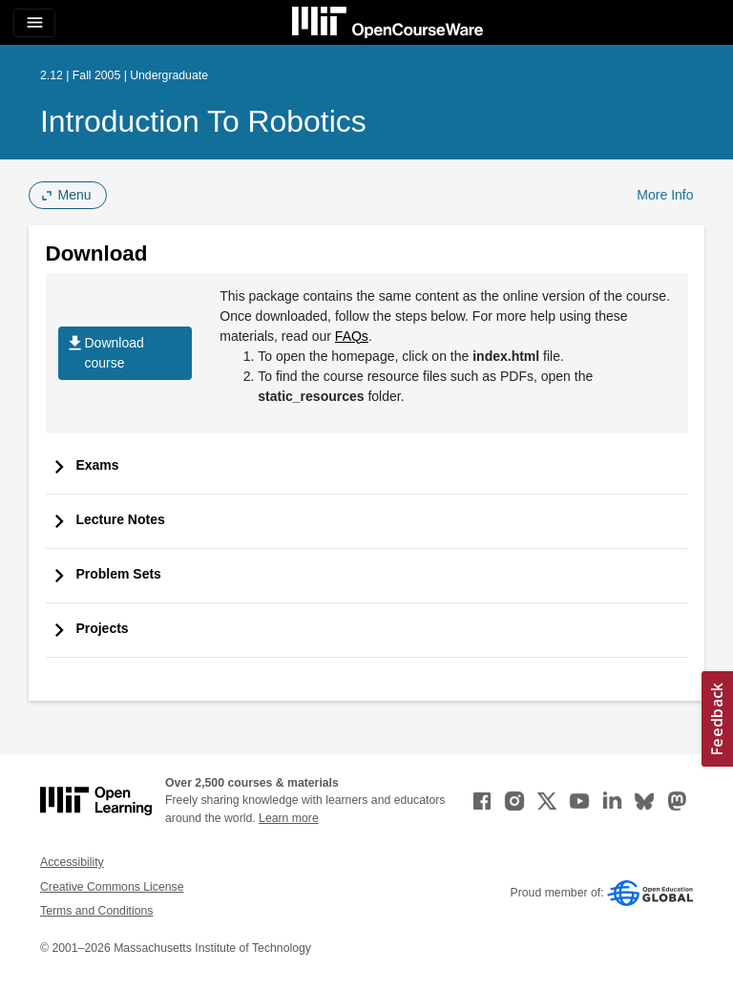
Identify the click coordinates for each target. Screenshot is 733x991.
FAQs (351, 336)
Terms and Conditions (96, 910)
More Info (665, 194)
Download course (104, 353)
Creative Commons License (111, 887)
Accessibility (72, 862)
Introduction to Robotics (203, 121)
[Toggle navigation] (34, 23)
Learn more (289, 818)
